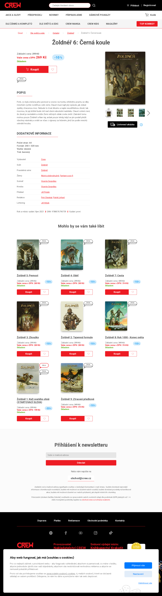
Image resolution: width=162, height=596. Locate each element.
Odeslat (81, 462)
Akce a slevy (13, 15)
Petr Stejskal (46, 197)
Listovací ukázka (122, 124)
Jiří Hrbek (44, 203)
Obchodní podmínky (97, 520)
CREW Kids (93, 24)
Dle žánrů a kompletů (19, 24)
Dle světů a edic (48, 24)
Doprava (41, 520)
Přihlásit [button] (133, 5)
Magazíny (112, 24)
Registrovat (149, 5)
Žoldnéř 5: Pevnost (27, 275)
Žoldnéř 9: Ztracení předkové (77, 399)
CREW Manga (73, 24)
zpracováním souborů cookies (61, 573)
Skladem (21, 61)
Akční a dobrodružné (49, 175)
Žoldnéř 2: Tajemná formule (77, 337)
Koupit (32, 69)
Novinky (54, 15)
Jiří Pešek (44, 192)
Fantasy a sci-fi (67, 175)
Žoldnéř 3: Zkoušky (28, 337)
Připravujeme (74, 15)
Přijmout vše (138, 565)
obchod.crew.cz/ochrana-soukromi (96, 500)
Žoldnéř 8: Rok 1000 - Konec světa (124, 337)
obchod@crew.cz (81, 478)
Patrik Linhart (59, 197)
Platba (57, 520)
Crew (42, 159)
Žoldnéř (43, 165)
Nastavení (138, 574)
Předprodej (35, 15)
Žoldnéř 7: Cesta (114, 275)
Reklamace (74, 520)
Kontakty (120, 520)
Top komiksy (147, 24)
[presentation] (148, 113)
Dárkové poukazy (99, 15)
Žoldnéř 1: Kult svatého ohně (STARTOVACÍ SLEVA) (33, 401)
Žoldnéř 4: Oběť (69, 275)
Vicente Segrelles (48, 181)
